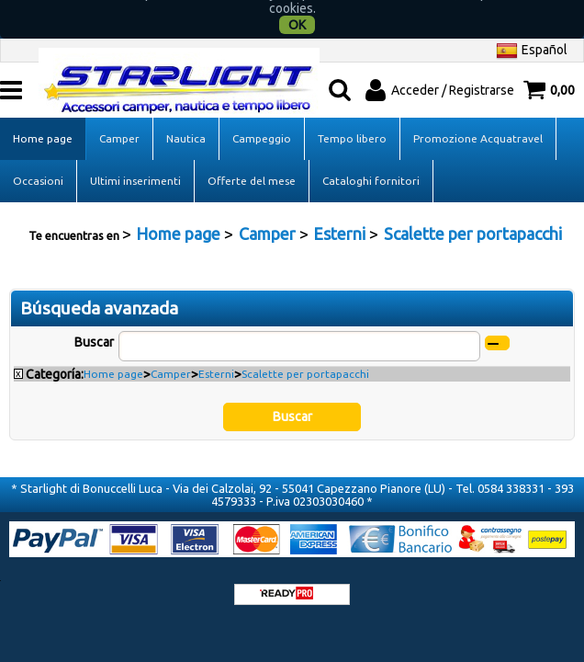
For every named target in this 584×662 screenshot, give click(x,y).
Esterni (216, 354)
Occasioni (38, 161)
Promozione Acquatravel (478, 119)
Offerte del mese (252, 161)
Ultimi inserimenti (135, 161)
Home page (43, 119)
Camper (119, 119)
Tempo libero (352, 119)
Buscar (94, 322)
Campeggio (261, 119)
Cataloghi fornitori (371, 161)
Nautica (186, 119)
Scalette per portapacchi (305, 354)
